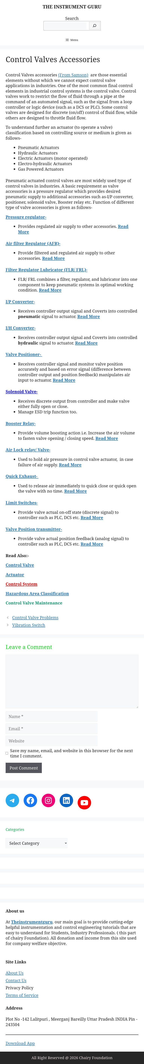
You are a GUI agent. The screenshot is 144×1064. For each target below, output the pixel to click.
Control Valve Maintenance (34, 603)
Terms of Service (22, 995)
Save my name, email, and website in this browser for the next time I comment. (71, 753)
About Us (14, 973)
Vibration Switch (28, 625)
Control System (22, 584)
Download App (20, 1043)
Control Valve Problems (35, 617)
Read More (53, 258)
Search (72, 18)
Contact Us (16, 980)
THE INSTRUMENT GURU (72, 6)
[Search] (94, 26)
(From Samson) (73, 75)
